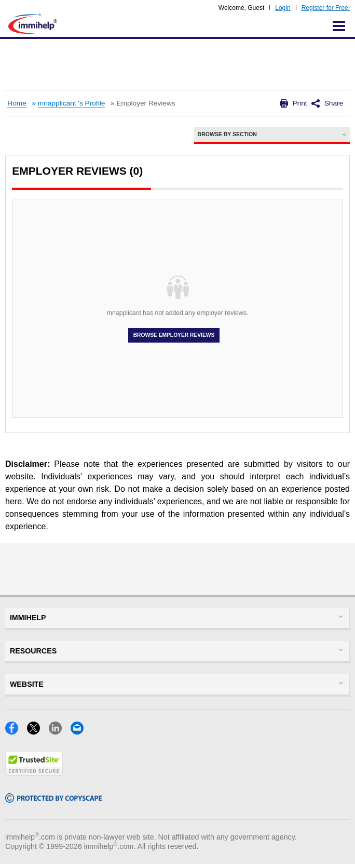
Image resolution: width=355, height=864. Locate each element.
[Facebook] (16, 731)
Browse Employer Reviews (173, 335)
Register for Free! (326, 7)
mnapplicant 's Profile (71, 103)
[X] (38, 731)
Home (16, 103)
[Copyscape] (53, 799)
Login (282, 7)
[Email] (80, 731)
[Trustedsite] (34, 772)
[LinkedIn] (60, 731)
